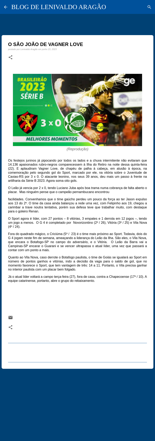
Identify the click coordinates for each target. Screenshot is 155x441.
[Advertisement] (77, 403)
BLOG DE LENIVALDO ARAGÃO (58, 6)
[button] (10, 57)
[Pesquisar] (149, 7)
